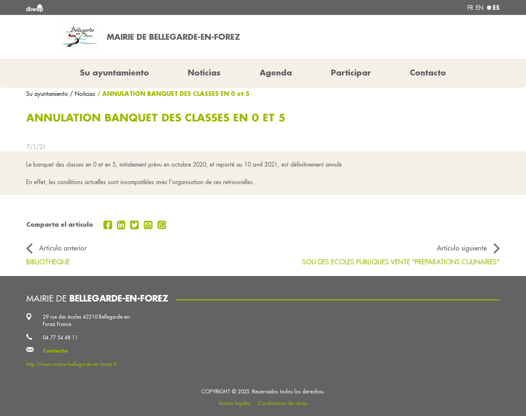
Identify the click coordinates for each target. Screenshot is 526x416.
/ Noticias (82, 93)
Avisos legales (235, 403)
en (479, 7)
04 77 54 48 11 (60, 337)
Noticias (204, 72)
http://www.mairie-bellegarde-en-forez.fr (71, 364)
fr (470, 7)
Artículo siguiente (462, 248)
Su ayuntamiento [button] (114, 72)
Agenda (276, 72)
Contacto (428, 72)
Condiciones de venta (282, 403)
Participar (351, 72)
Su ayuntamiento (48, 93)
